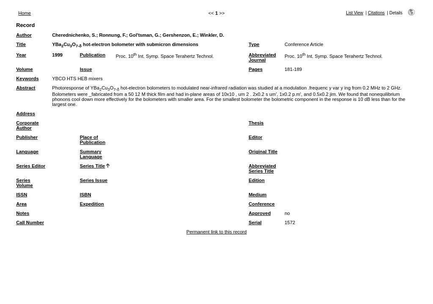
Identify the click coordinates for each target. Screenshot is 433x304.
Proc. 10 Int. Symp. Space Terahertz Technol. (165, 56)
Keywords (27, 78)
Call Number (30, 222)
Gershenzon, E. (179, 35)
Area (21, 203)
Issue (86, 69)
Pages (256, 69)
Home (24, 13)
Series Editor (30, 165)
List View (354, 13)
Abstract (25, 87)
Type (254, 44)
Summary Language (91, 154)
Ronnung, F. (112, 35)
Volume (24, 69)
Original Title (263, 151)
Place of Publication (92, 140)
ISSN (21, 194)
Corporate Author (27, 125)
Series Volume (24, 183)
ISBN (85, 194)
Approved (260, 213)
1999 (57, 54)
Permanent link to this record (216, 231)
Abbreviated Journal (262, 57)
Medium (257, 194)
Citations (376, 13)
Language (27, 151)
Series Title (92, 165)
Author (24, 35)
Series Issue (93, 180)
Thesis (256, 122)
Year (21, 54)
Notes (22, 213)
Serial (255, 222)
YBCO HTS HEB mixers (77, 78)
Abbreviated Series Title (262, 168)
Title (21, 44)
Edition (257, 180)
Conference (262, 203)
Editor (255, 137)
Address (25, 113)
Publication (92, 54)
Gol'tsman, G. (144, 35)
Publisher (27, 137)
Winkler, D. (212, 35)
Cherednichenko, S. (74, 35)
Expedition (92, 203)
